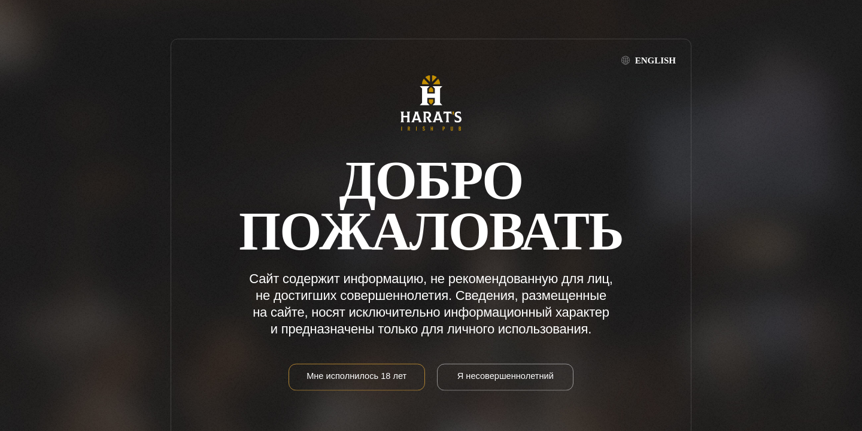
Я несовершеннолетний (505, 375)
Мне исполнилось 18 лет (356, 375)
